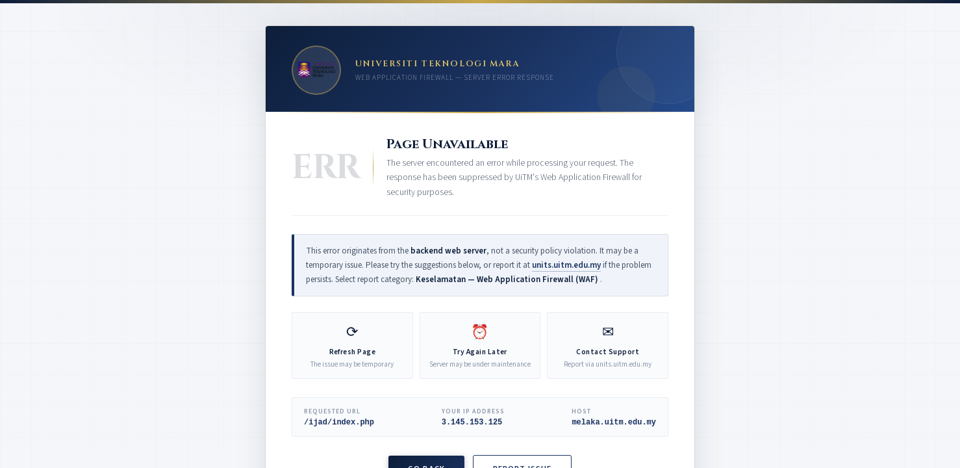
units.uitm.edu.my (566, 265)
